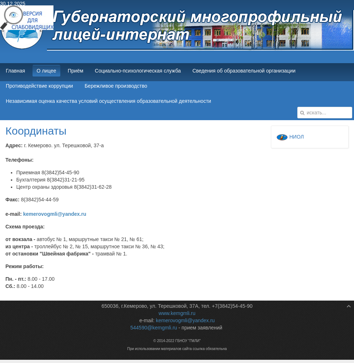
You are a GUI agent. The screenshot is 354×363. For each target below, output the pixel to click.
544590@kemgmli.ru (153, 328)
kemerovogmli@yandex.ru (54, 214)
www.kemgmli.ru (177, 313)
